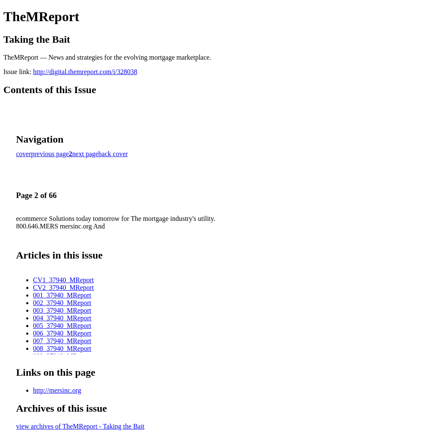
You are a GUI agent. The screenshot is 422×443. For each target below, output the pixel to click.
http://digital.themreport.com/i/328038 (85, 71)
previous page (50, 153)
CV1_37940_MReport (63, 279)
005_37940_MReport (62, 325)
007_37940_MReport (62, 340)
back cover (113, 153)
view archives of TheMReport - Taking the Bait (80, 426)
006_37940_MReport (62, 333)
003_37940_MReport (62, 310)
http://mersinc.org (57, 390)
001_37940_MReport (62, 295)
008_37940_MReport (62, 348)
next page (85, 153)
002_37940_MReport (62, 302)
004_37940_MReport (62, 318)
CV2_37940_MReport (63, 287)
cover (23, 153)
